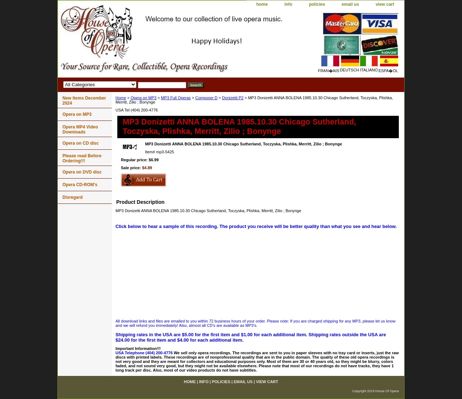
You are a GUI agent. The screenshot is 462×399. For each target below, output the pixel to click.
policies (317, 4)
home (262, 4)
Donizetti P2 (232, 98)
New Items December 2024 (84, 101)
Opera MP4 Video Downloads (80, 129)
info (288, 4)
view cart (385, 4)
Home (121, 98)
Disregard (72, 197)
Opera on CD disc (80, 143)
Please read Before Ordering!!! (81, 158)
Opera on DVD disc (82, 172)
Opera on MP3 (144, 98)
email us (350, 4)
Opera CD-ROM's (79, 184)
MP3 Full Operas (176, 98)
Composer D (206, 98)
